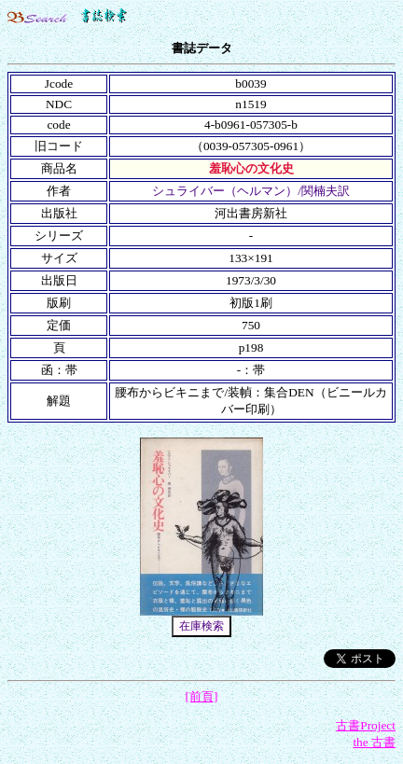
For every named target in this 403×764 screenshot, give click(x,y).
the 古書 (374, 742)
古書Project (366, 725)
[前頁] (202, 696)
